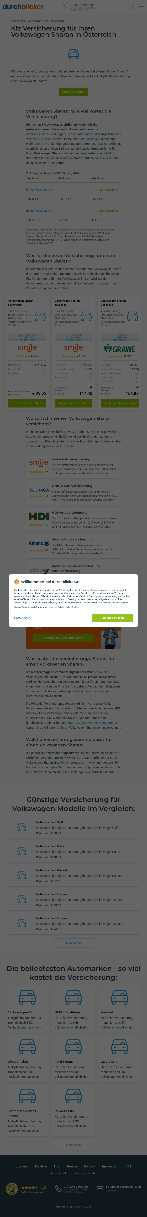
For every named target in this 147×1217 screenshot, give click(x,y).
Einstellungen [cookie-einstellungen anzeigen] (22, 618)
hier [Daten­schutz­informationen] (77, 607)
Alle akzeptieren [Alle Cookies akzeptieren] (112, 617)
